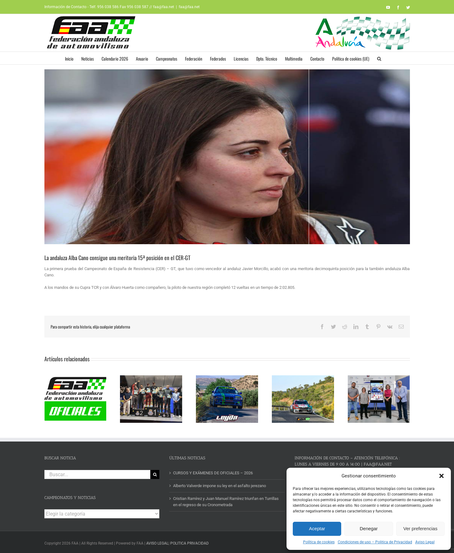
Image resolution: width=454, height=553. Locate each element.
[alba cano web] (227, 156)
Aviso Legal (425, 542)
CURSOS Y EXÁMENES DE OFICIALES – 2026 (213, 470)
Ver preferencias (420, 528)
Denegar (369, 528)
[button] (441, 476)
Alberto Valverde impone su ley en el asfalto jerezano (219, 483)
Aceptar (317, 528)
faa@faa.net (189, 7)
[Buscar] (154, 472)
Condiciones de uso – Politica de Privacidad (375, 542)
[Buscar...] (97, 472)
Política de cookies (319, 542)
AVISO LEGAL (157, 541)
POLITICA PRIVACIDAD (189, 541)
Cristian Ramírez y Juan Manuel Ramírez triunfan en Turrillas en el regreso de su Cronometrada (226, 499)
